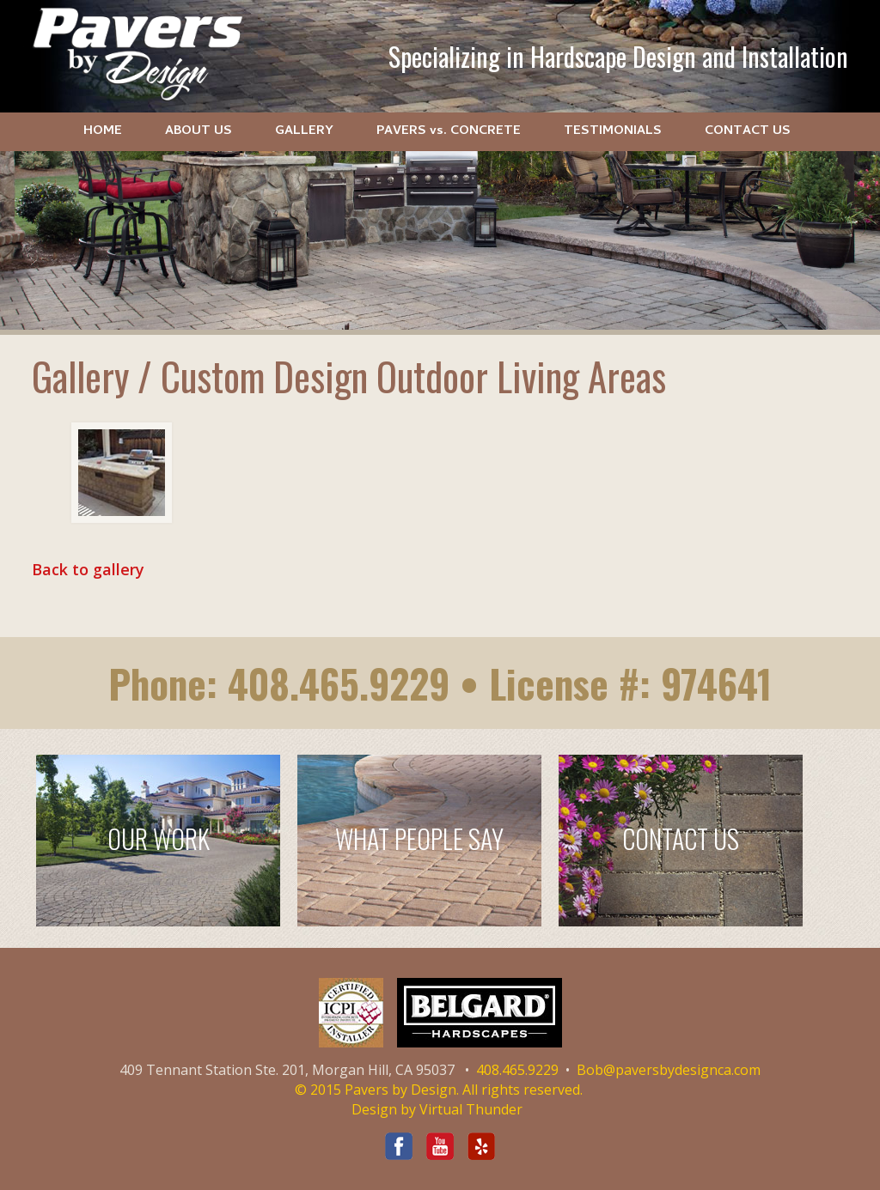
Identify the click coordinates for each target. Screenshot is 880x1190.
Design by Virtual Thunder (436, 1109)
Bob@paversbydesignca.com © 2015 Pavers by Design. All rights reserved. (528, 1079)
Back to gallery (88, 569)
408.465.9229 (338, 683)
